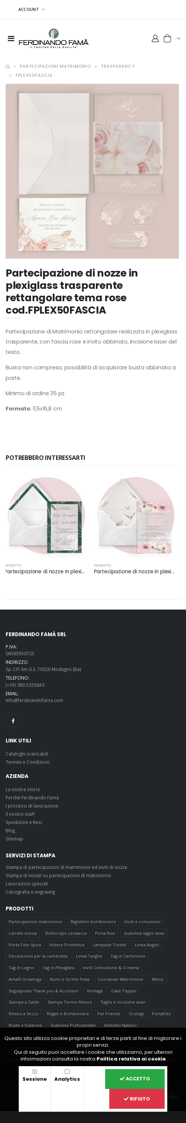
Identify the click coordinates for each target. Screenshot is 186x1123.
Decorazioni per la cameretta (38, 956)
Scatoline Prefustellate (73, 1025)
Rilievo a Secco (24, 1013)
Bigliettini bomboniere (93, 921)
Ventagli (95, 991)
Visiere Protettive (67, 944)
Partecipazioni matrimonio (55, 66)
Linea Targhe (89, 956)
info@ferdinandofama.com (34, 700)
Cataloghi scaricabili (27, 754)
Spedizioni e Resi (24, 822)
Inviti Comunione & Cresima (111, 967)
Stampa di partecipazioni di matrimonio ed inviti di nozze (66, 867)
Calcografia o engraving (30, 892)
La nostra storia (23, 789)
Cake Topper (124, 991)
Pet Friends (108, 1013)
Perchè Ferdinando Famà (32, 797)
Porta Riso (105, 933)
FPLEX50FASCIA (34, 75)
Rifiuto (137, 1099)
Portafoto (161, 1013)
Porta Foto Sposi (25, 944)
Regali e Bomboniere (68, 1013)
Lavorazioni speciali (27, 884)
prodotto (12, 565)
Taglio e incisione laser (123, 1002)
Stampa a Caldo (24, 1002)
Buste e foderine (25, 1025)
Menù (158, 979)
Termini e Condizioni (27, 762)
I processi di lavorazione (32, 806)
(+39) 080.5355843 (25, 685)
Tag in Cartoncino (128, 956)
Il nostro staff (20, 814)
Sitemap (14, 839)
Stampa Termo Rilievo (70, 1002)
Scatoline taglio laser (144, 933)
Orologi (136, 1013)
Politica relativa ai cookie (131, 1058)
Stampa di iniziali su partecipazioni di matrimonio (58, 875)
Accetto (135, 1078)
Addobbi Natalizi (120, 1025)
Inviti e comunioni (142, 921)
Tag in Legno (21, 967)
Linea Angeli (147, 944)
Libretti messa (23, 933)
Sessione (34, 1079)
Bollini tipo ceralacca (66, 933)
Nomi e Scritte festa (69, 979)
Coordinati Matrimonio (120, 979)
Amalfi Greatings (25, 979)
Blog (10, 830)
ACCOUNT (29, 9)
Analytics (67, 1079)
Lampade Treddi (109, 944)
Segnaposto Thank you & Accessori (44, 991)
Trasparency (118, 66)
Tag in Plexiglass (58, 967)
